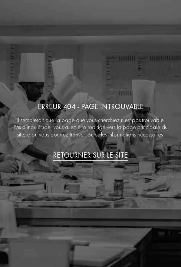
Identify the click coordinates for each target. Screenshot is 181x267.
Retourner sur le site (90, 155)
